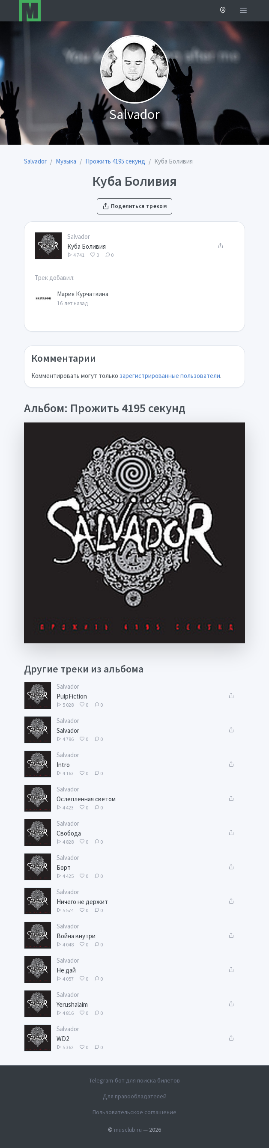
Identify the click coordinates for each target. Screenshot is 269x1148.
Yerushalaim (72, 1004)
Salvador (78, 236)
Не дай (66, 970)
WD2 (63, 1039)
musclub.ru (128, 1129)
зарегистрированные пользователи (170, 376)
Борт (64, 867)
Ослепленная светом (86, 799)
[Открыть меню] (243, 11)
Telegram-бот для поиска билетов (134, 1080)
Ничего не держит (82, 902)
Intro (63, 765)
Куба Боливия (86, 246)
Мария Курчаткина (82, 294)
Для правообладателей (135, 1096)
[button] (223, 11)
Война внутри (76, 936)
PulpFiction (72, 696)
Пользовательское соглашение (134, 1112)
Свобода (69, 833)
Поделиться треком (134, 206)
